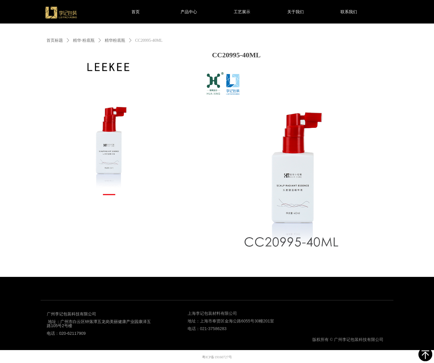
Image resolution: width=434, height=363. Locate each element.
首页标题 (54, 40)
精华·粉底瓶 (84, 40)
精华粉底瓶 (115, 40)
